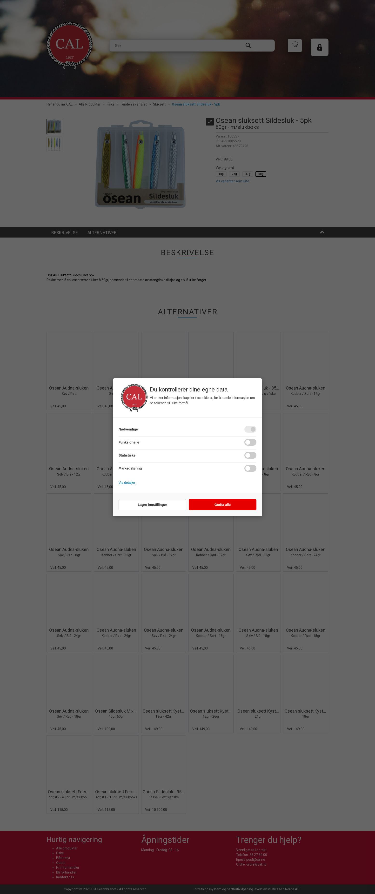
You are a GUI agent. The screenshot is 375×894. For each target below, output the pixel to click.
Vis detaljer (127, 482)
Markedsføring (130, 468)
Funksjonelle (129, 442)
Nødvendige (128, 429)
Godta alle (222, 505)
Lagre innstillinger (152, 505)
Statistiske (127, 455)
